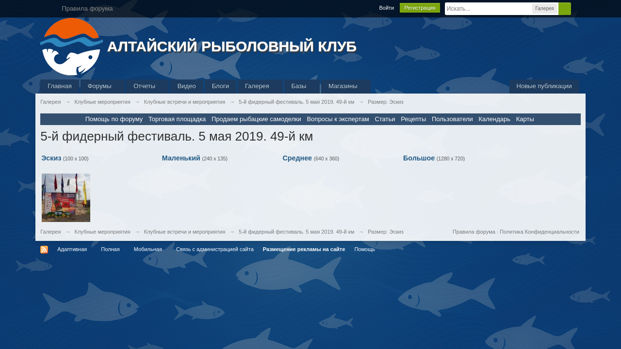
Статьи (385, 119)
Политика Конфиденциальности (539, 232)
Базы (302, 86)
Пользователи (452, 119)
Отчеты (147, 86)
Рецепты (413, 119)
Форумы (102, 86)
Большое (419, 158)
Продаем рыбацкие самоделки (256, 119)
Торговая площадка (177, 119)
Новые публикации (544, 86)
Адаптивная (72, 249)
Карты (525, 119)
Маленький (181, 158)
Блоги (220, 86)
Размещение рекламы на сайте (304, 249)
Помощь (364, 249)
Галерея (260, 86)
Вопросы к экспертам (338, 119)
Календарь (494, 119)
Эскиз (51, 158)
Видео (187, 86)
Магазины (345, 86)
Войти (386, 8)
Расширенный (577, 8)
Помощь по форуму (114, 119)
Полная (110, 249)
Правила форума (474, 232)
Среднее (297, 158)
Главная (59, 86)
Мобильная (148, 249)
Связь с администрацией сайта (215, 249)
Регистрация (419, 8)
